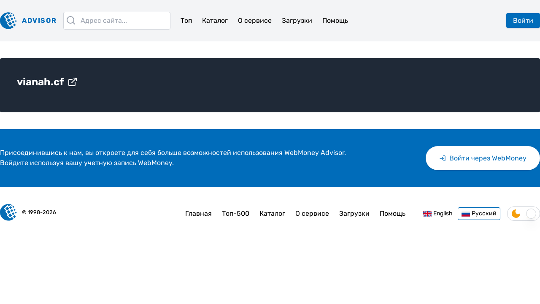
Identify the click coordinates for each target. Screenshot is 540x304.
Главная (198, 213)
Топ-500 (235, 213)
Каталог (215, 20)
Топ (186, 20)
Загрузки (297, 20)
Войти (523, 20)
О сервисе (255, 20)
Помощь (335, 20)
